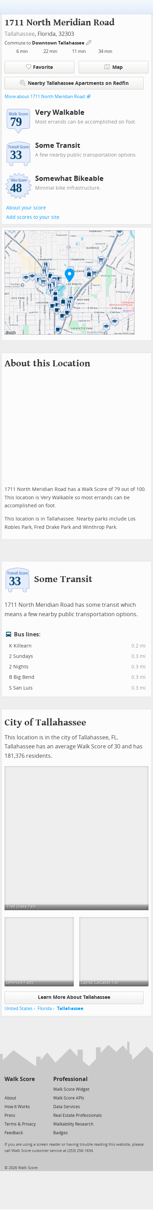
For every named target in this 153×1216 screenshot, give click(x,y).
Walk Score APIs (68, 1098)
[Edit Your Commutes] (89, 42)
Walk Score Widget (71, 1089)
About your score (26, 208)
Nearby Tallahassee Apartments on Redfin (74, 83)
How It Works (17, 1106)
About (10, 1098)
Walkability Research (73, 1124)
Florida (45, 1008)
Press (10, 1115)
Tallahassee (20, 34)
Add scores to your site (32, 217)
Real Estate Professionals (77, 1115)
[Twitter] (9, 1089)
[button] (69, 275)
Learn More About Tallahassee (74, 997)
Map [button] (113, 67)
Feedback (14, 1132)
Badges (60, 1132)
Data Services (66, 1106)
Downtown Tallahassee (59, 43)
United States (18, 1008)
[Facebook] (19, 1089)
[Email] (30, 1089)
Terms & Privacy (20, 1124)
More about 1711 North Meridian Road (45, 96)
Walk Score (20, 1079)
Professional (70, 1079)
